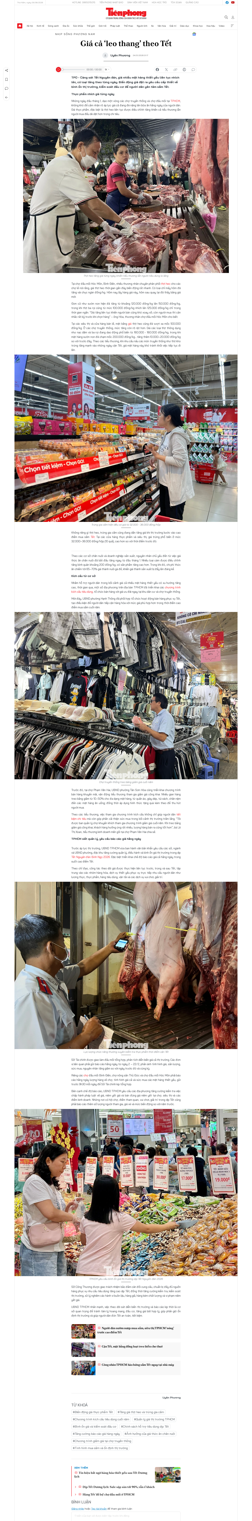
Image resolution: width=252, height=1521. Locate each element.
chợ (86, 1075)
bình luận (193, 70)
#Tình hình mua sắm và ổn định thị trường (100, 1448)
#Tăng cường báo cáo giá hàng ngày (96, 1434)
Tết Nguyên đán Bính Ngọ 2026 (90, 857)
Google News (194, 34)
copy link (175, 70)
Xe (152, 25)
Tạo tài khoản (99, 1508)
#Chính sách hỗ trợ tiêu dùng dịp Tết (145, 1426)
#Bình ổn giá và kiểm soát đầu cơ (94, 1426)
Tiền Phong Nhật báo (111, 2)
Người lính (142, 25)
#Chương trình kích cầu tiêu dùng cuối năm (101, 1419)
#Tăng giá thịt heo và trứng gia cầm (141, 1412)
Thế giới (91, 25)
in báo (184, 70)
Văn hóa (162, 25)
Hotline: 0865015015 (83, 2)
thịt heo (165, 283)
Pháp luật (115, 25)
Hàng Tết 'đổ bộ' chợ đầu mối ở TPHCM (106, 1494)
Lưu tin (7, 79)
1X (106, 69)
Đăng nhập (77, 1508)
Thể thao (128, 25)
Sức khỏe (78, 25)
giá (130, 323)
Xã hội (30, 25)
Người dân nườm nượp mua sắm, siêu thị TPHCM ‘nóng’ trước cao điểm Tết (135, 1330)
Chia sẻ (7, 70)
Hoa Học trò (159, 2)
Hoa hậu (211, 25)
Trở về (7, 97)
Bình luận (7, 88)
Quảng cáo (192, 2)
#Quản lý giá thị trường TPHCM (154, 1419)
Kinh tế (40, 25)
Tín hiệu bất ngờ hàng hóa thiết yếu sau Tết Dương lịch (110, 1474)
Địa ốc (66, 25)
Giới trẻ (102, 25)
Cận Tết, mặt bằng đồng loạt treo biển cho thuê (130, 1346)
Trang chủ (19, 25)
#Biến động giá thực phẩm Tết (93, 1412)
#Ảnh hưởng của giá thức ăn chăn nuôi (150, 1434)
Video (222, 25)
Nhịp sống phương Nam (75, 34)
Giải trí (173, 25)
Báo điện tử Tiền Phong (126, 13)
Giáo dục (184, 25)
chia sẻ (157, 70)
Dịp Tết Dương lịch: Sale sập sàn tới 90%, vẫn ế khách (116, 1487)
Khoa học (198, 25)
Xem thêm (232, 25)
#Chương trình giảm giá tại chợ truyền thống (102, 1441)
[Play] (58, 69)
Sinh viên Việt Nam (137, 2)
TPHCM (175, 101)
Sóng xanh (53, 25)
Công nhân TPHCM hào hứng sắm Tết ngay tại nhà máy (136, 1365)
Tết (93, 537)
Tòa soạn (176, 2)
